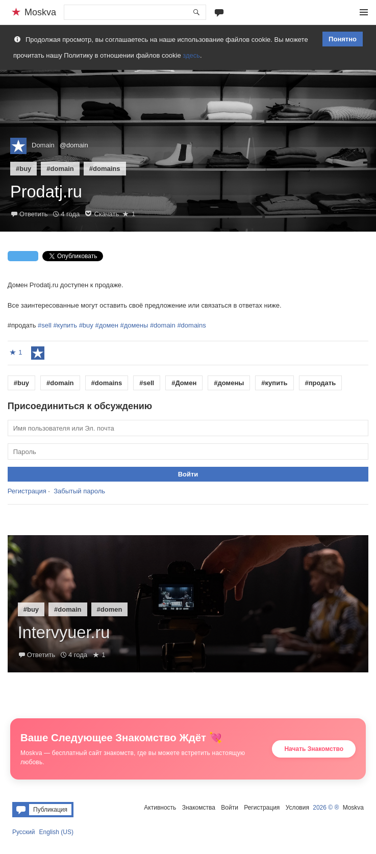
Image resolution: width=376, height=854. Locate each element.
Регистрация (27, 491)
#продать (320, 383)
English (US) (56, 832)
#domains (104, 168)
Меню (364, 12)
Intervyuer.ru (64, 632)
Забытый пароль (79, 491)
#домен (106, 325)
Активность (160, 807)
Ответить (33, 214)
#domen (109, 609)
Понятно (343, 39)
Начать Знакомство (313, 748)
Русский (23, 832)
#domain (59, 168)
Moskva (353, 807)
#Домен (183, 383)
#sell (45, 325)
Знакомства (198, 807)
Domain (43, 145)
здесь (191, 55)
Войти (229, 807)
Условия (297, 807)
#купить (65, 325)
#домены (134, 325)
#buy (23, 168)
